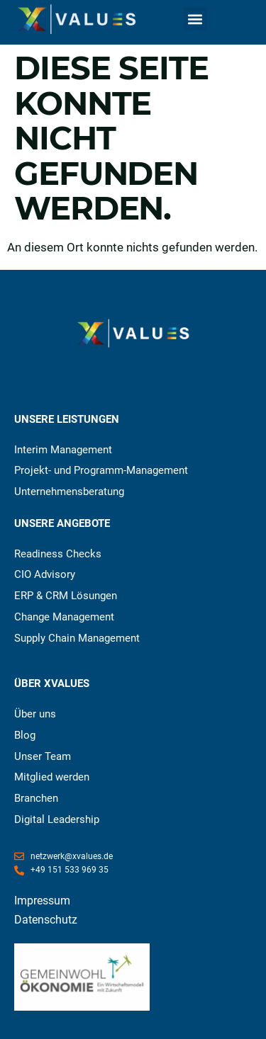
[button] (195, 18)
